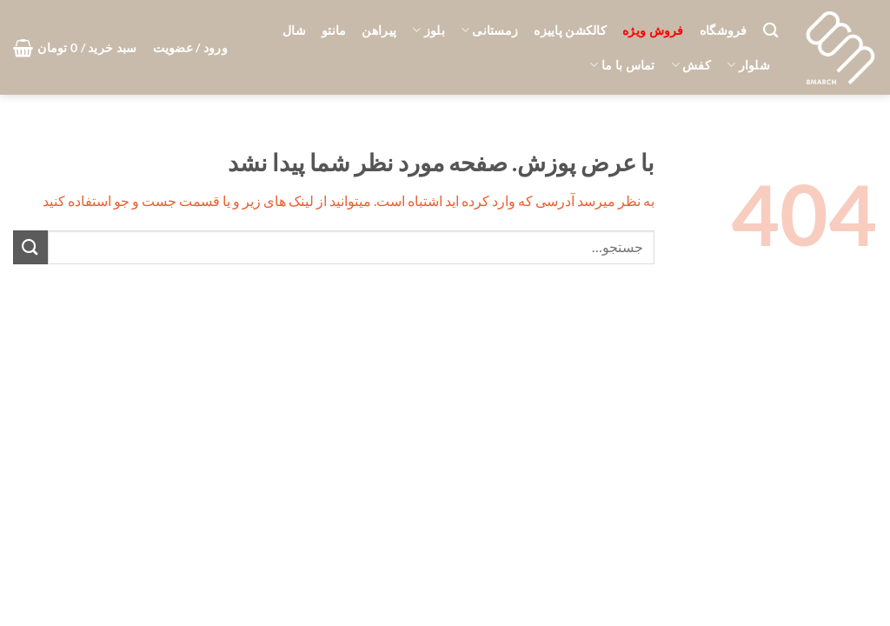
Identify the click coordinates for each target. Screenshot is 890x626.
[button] (190, 47)
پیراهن (379, 30)
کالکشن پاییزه (570, 30)
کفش (691, 65)
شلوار (748, 65)
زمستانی (490, 30)
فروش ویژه (653, 30)
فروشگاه (723, 30)
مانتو (334, 30)
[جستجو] (770, 31)
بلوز (428, 30)
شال (294, 30)
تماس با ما (621, 65)
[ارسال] (30, 247)
